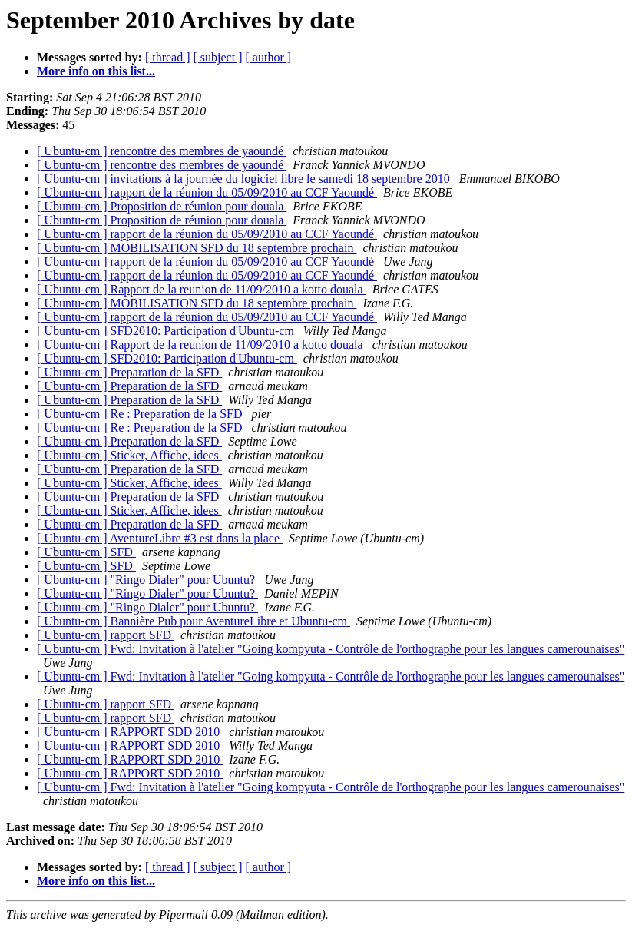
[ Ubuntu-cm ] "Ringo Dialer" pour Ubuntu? (147, 579)
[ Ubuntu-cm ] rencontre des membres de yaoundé (161, 150)
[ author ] (269, 57)
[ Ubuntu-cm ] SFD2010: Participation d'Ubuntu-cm (167, 330)
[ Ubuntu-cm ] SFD (86, 551)
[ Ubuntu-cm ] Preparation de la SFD (129, 372)
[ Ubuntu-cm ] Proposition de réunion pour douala (161, 206)
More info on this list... (96, 71)
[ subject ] (218, 57)
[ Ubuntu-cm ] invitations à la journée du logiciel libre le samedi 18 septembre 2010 (245, 178)
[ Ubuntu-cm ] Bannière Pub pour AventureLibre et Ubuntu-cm (193, 621)
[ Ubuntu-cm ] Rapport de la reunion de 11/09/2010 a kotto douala (201, 289)
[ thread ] (167, 57)
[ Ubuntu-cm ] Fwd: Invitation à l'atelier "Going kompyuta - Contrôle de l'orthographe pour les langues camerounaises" (330, 648)
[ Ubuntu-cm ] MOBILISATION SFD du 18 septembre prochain (196, 247)
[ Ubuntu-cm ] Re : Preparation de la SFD (141, 413)
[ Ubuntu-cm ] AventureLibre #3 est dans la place (160, 538)
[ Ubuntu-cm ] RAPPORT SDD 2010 (130, 731)
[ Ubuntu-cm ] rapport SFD (105, 634)
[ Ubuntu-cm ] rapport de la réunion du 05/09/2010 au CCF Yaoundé (207, 192)
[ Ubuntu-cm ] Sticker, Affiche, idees (129, 455)
